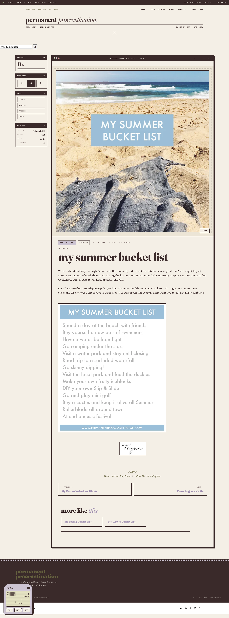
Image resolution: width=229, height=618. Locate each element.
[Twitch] (195, 612)
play (18, 610)
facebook (23, 114)
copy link (24, 103)
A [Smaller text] (21, 87)
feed (9, 610)
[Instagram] (190, 612)
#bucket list (67, 246)
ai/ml (168, 9)
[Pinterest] (186, 612)
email (21, 120)
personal (180, 9)
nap (26, 610)
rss (201, 9)
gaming (158, 9)
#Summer (83, 246)
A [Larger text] (41, 87)
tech (147, 9)
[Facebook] (200, 612)
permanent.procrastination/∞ (42, 9)
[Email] (181, 612)
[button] (18, 587)
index (138, 9)
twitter (22, 109)
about (192, 9)
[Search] (35, 50)
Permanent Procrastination (37, 577)
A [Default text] (31, 86)
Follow (132, 475)
